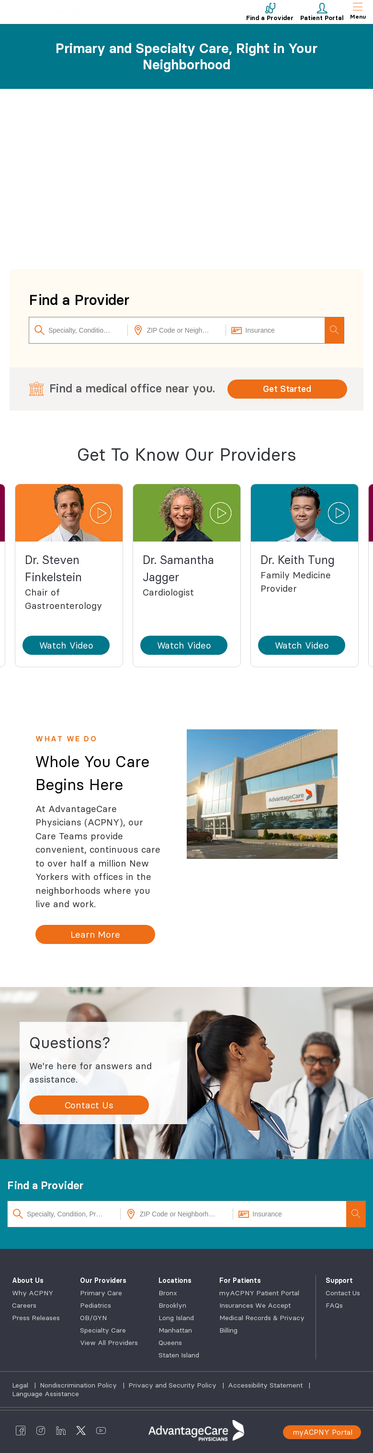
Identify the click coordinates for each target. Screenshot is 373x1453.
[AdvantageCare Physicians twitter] (81, 1430)
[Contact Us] (89, 1105)
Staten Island (178, 1355)
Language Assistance (45, 1393)
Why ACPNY (32, 1293)
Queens (170, 1342)
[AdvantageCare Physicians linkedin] (60, 1430)
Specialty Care (103, 1330)
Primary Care (101, 1293)
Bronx (167, 1293)
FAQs (334, 1305)
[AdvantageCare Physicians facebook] (20, 1430)
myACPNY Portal (322, 1432)
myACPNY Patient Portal (259, 1293)
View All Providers (109, 1342)
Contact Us (343, 1293)
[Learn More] (95, 934)
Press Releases (36, 1317)
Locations (175, 1280)
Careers (24, 1305)
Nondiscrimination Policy (79, 1385)
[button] (69, 513)
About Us (28, 1280)
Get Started (287, 388)
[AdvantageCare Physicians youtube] (101, 1430)
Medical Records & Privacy (262, 1317)
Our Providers (103, 1280)
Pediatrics (95, 1305)
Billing (228, 1330)
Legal (21, 1385)
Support (339, 1280)
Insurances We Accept (255, 1305)
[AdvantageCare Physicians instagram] (40, 1430)
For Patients (240, 1280)
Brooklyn (172, 1305)
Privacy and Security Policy (173, 1385)
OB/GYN (93, 1317)
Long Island (176, 1317)
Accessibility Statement (266, 1385)
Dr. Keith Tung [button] (297, 560)
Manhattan (175, 1330)
